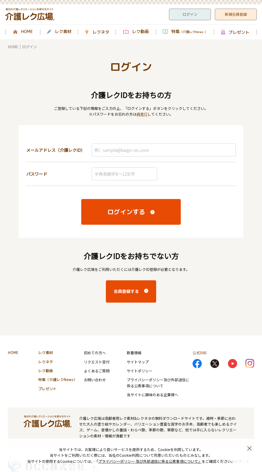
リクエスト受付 (97, 361)
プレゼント (238, 32)
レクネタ (100, 32)
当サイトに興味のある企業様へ (152, 394)
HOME (27, 31)
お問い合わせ (95, 379)
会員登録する (126, 291)
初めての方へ (95, 352)
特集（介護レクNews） (57, 379)
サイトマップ (138, 361)
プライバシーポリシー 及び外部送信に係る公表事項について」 (150, 461)
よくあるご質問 (97, 370)
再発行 (142, 114)
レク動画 (140, 31)
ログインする (126, 211)
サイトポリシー (139, 370)
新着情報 (134, 352)
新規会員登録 (236, 14)
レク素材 (63, 31)
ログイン (190, 14)
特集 (189, 31)
